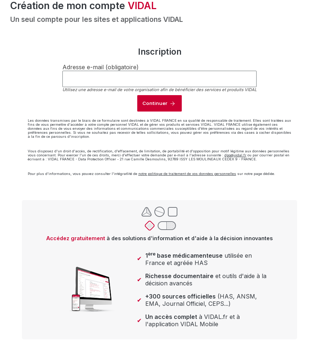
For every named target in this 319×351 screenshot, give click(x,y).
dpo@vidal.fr (235, 155)
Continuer (154, 103)
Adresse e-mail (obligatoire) (100, 67)
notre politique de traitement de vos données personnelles (187, 174)
